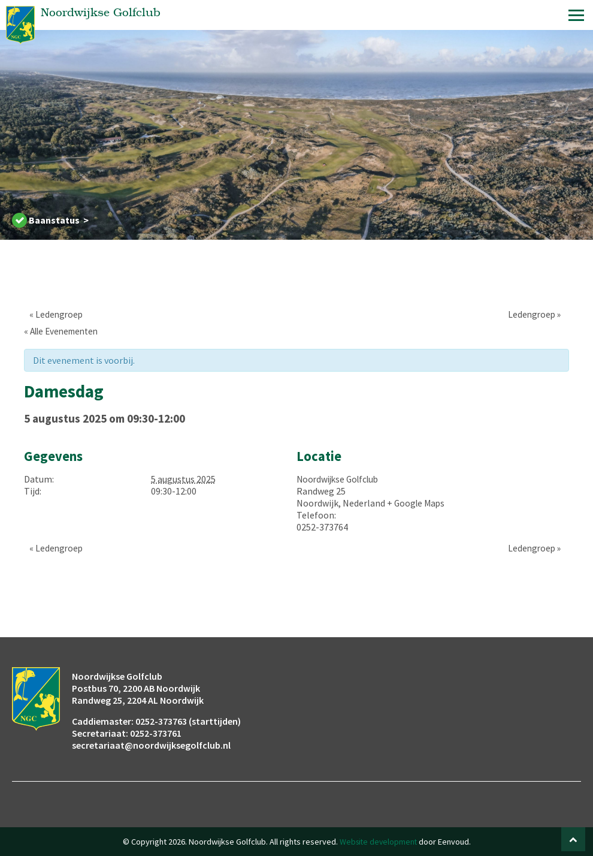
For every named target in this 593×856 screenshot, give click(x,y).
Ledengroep (51, 314)
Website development (378, 841)
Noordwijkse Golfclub (340, 479)
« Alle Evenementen (64, 331)
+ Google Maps (417, 503)
